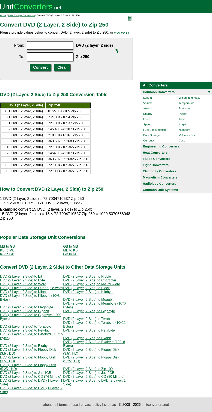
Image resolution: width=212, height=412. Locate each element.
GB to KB (70, 254)
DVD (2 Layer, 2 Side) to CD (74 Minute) (30, 376)
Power (183, 113)
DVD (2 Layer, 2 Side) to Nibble (87, 276)
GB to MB (70, 246)
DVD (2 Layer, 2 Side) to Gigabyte (89, 311)
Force (146, 119)
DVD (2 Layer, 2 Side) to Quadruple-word (31, 288)
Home (3, 15)
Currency (149, 140)
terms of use (68, 404)
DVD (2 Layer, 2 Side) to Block (86, 288)
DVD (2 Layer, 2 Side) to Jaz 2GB (88, 373)
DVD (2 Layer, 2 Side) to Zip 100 (88, 369)
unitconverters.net (155, 404)
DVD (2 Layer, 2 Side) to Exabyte (25, 346)
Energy (147, 113)
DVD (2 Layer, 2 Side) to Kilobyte (88, 292)
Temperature (186, 103)
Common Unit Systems (160, 190)
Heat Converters (155, 152)
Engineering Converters (161, 146)
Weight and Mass (189, 97)
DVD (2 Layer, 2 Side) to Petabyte (89, 330)
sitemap (110, 404)
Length (147, 97)
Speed (147, 124)
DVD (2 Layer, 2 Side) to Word (23, 284)
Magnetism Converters (160, 177)
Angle (182, 124)
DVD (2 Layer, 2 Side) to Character (89, 280)
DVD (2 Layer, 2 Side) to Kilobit (23, 292)
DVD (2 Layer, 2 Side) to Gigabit (24, 311)
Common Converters (159, 92)
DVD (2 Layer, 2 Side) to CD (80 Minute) (93, 376)
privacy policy (91, 404)
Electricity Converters (159, 171)
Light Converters (156, 165)
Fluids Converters (156, 159)
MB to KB (70, 250)
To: (21, 57)
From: (19, 45)
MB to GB (7, 246)
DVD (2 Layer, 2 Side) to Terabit (87, 319)
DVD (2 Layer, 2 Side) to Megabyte (26, 307)
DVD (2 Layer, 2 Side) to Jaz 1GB (25, 373)
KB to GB (7, 254)
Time (182, 119)
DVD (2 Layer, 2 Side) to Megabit (88, 299)
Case (182, 140)
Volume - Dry (187, 135)
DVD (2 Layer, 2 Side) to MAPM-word (91, 284)
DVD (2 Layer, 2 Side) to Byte (22, 280)
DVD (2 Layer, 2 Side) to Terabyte (25, 326)
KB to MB (7, 250)
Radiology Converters (159, 183)
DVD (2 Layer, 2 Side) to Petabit (24, 330)
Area (146, 108)
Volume (147, 103)
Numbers (184, 129)
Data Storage (151, 135)
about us (49, 404)
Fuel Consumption (154, 129)
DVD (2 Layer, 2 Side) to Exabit (87, 338)
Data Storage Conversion (21, 15)
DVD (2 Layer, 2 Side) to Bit (21, 276)
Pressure (184, 108)
